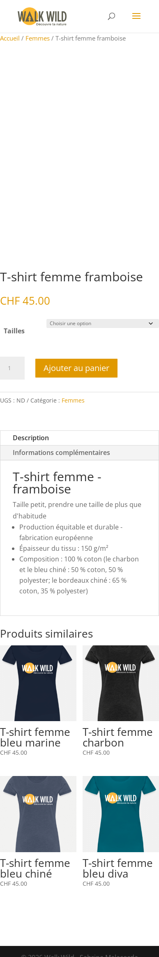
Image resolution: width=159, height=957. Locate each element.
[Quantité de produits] (12, 368)
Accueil (10, 38)
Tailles (14, 330)
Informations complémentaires (61, 452)
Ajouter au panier (76, 367)
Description (31, 437)
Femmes (37, 38)
